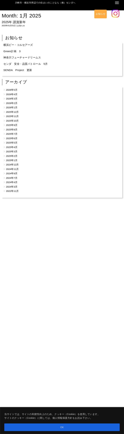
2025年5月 (11, 142)
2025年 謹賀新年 (14, 22)
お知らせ (100, 14)
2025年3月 (11, 151)
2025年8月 (11, 129)
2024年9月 (11, 173)
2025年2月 (11, 156)
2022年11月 (12, 191)
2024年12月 (12, 164)
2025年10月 (12, 121)
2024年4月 (11, 182)
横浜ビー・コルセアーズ (18, 44)
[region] (62, 420)
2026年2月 (11, 103)
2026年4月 (11, 94)
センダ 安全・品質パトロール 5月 (25, 63)
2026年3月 (11, 98)
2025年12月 (12, 112)
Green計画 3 (12, 51)
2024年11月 (12, 169)
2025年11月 (12, 116)
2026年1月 (11, 107)
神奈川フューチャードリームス (22, 57)
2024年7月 (11, 178)
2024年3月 (11, 186)
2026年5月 (11, 90)
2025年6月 (11, 138)
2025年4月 (11, 147)
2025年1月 (11, 160)
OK (62, 427)
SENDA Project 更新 (17, 70)
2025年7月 (11, 134)
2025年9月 (11, 125)
